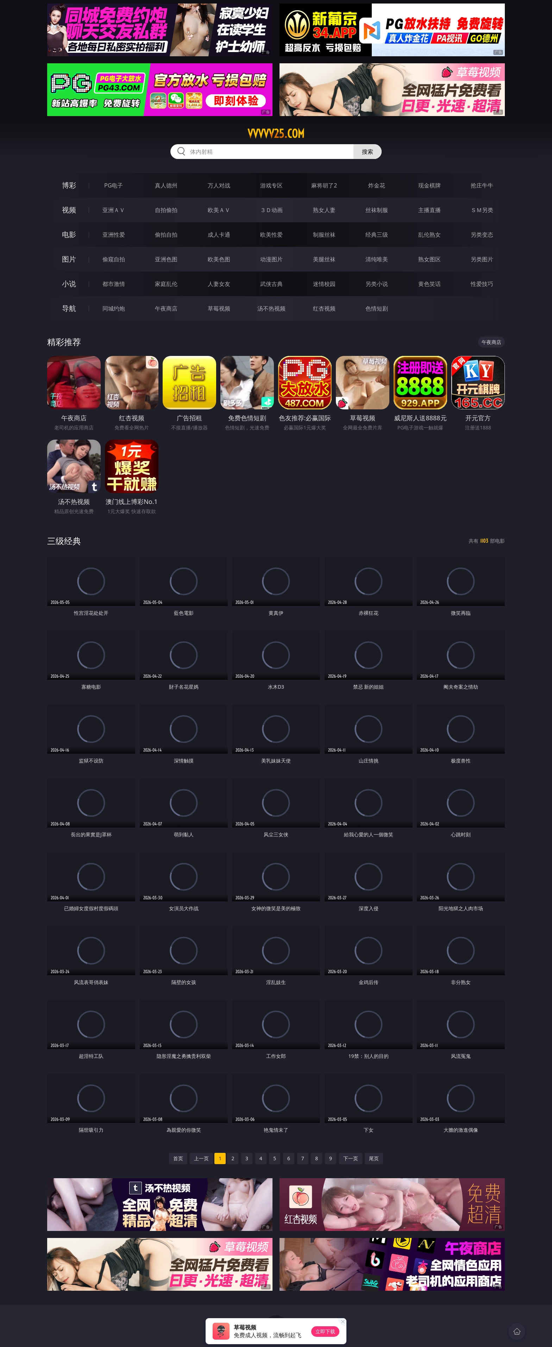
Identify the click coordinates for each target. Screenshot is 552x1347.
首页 (178, 1158)
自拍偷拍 (166, 210)
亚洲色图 (166, 259)
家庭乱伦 (166, 284)
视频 (69, 210)
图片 (69, 259)
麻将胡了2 (324, 185)
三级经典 (64, 541)
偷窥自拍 (113, 259)
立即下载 (325, 1331)
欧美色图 (219, 259)
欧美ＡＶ (219, 210)
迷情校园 (324, 284)
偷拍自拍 (166, 234)
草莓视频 (219, 308)
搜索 (367, 151)
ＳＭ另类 (482, 210)
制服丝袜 (324, 234)
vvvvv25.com (276, 134)
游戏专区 (271, 185)
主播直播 (429, 210)
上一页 (201, 1158)
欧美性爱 (271, 234)
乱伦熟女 (429, 234)
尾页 (374, 1158)
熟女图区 (429, 259)
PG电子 (113, 185)
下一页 (350, 1158)
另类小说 (376, 284)
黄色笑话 (429, 284)
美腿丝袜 (324, 259)
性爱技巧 (482, 284)
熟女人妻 (324, 210)
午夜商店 (166, 308)
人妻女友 (219, 284)
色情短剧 (376, 308)
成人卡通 (219, 234)
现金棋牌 (429, 185)
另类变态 (482, 234)
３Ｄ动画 (271, 210)
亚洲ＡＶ (113, 210)
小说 (69, 283)
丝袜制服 (376, 210)
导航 (69, 308)
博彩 (69, 185)
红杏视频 (324, 308)
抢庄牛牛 (482, 185)
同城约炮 (113, 308)
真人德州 (166, 185)
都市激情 (113, 284)
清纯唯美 (376, 259)
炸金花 (376, 185)
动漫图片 (271, 259)
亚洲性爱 (113, 234)
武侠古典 (271, 284)
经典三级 (376, 234)
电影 (69, 234)
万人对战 (219, 185)
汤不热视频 (271, 308)
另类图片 (482, 259)
